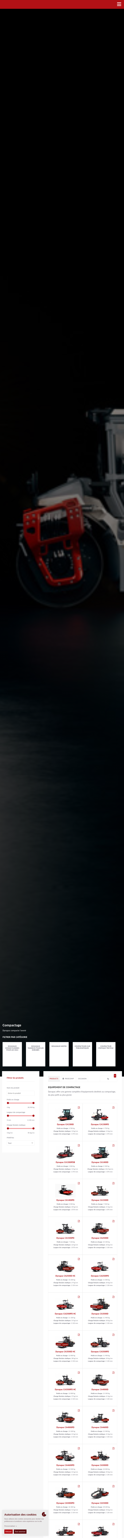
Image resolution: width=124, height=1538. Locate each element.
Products (54, 1078)
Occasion (82, 1078)
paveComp (68, 1078)
